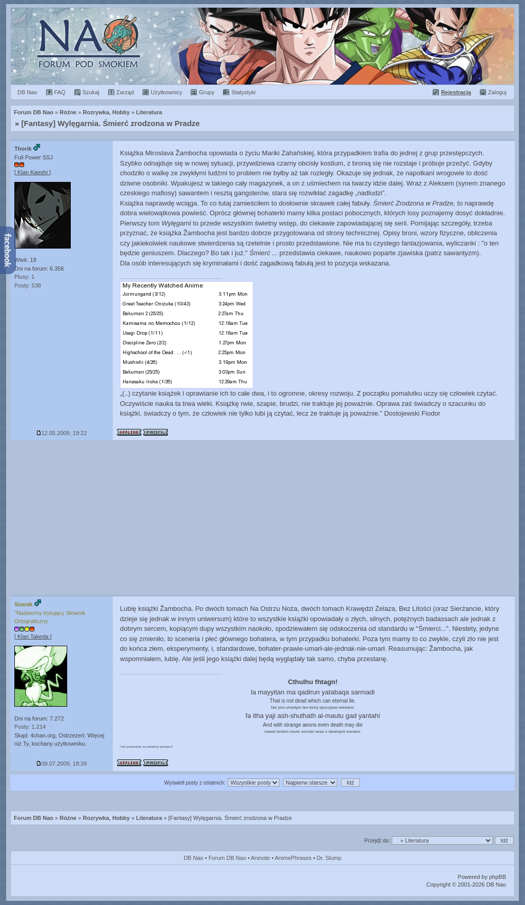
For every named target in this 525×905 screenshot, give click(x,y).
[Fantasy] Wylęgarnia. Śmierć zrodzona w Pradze (111, 123)
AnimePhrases (293, 858)
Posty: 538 (27, 285)
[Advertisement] (262, 517)
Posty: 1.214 (30, 727)
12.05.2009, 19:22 (61, 433)
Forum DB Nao (33, 818)
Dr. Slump (329, 858)
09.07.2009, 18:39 (61, 763)
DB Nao (194, 858)
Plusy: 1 (24, 277)
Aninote (260, 858)
